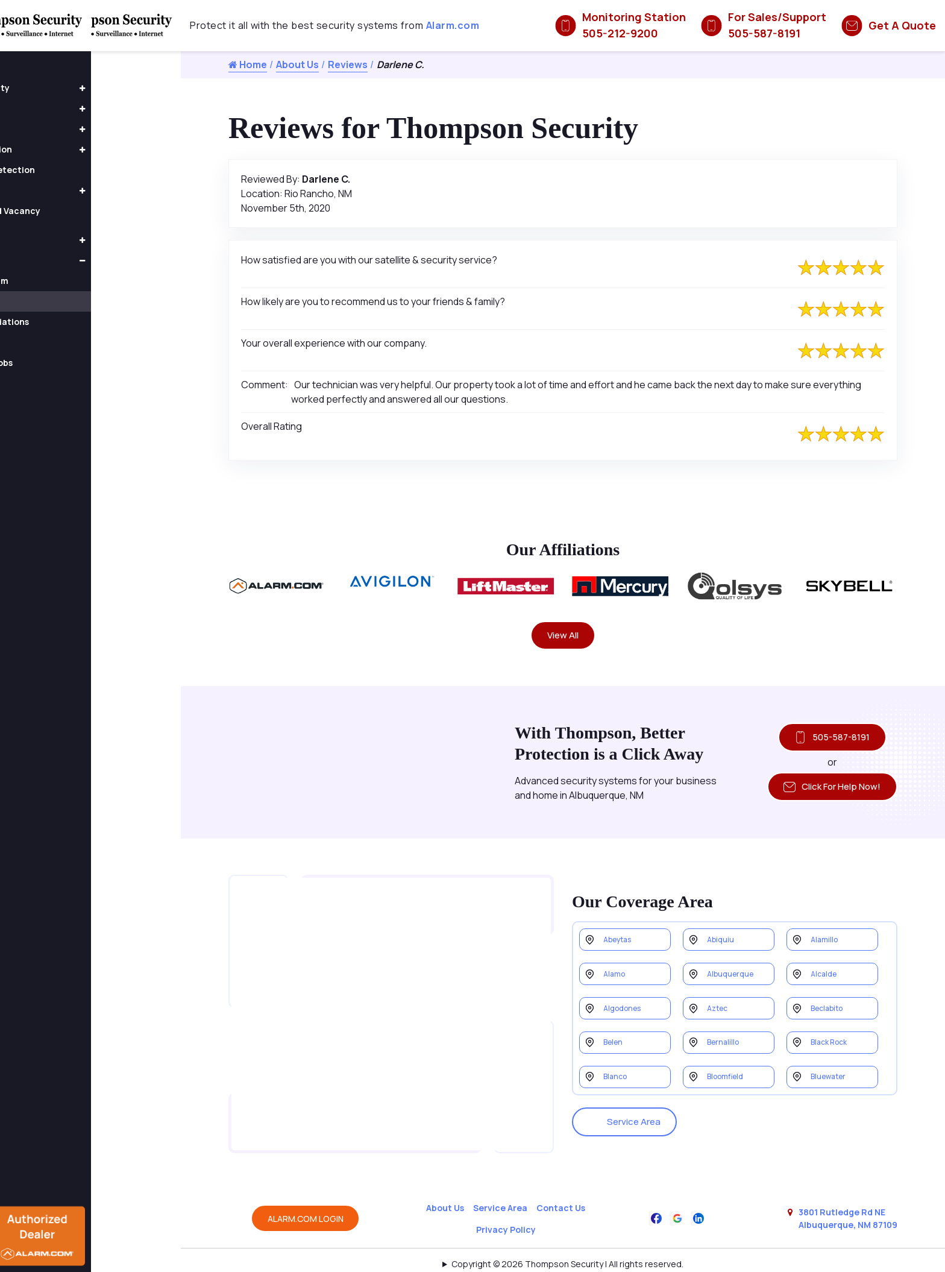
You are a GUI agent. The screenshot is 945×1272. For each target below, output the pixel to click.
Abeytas (621, 932)
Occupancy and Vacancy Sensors (77, 215)
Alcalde (826, 970)
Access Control (56, 108)
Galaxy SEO (586, 1256)
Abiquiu (722, 932)
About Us (297, 64)
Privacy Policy (506, 1206)
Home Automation (63, 149)
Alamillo (826, 932)
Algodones (626, 1008)
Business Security (61, 87)
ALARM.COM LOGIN (306, 1195)
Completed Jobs (67, 362)
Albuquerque (733, 970)
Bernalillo (726, 1046)
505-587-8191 (826, 741)
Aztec (720, 1008)
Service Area (629, 1114)
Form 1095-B (59, 342)
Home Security (55, 128)
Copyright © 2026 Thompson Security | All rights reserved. (567, 1241)
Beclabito (830, 1008)
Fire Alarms (47, 190)
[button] (172, 88)
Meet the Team (65, 280)
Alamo (616, 970)
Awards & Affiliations (76, 321)
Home (247, 64)
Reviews (348, 64)
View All (563, 636)
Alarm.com (453, 25)
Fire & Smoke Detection (74, 169)
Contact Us (560, 1185)
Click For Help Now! (826, 793)
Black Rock (832, 1046)
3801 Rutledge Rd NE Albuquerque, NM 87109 (848, 1195)
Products (43, 239)
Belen (615, 1046)
